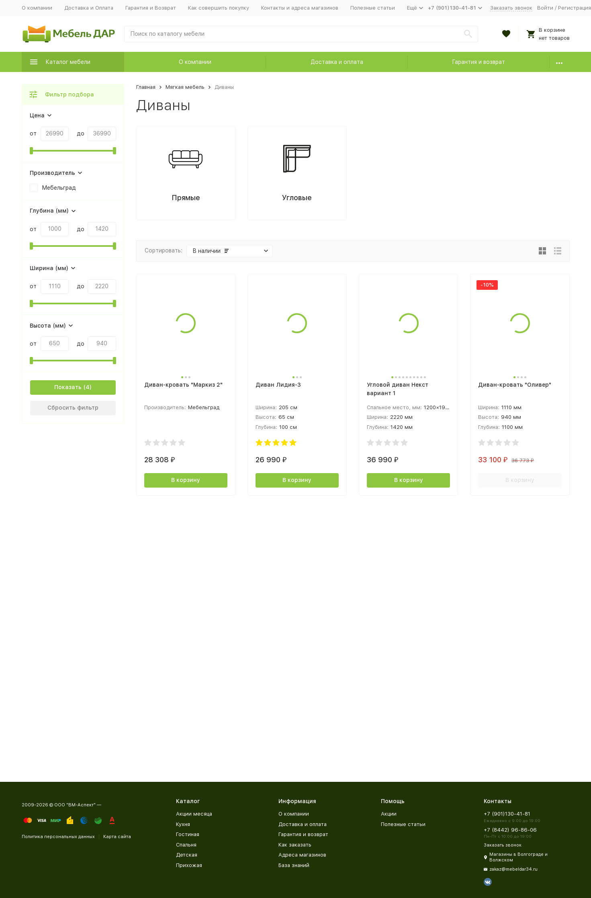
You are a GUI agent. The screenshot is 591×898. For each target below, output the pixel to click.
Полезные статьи (372, 8)
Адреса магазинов (302, 855)
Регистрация (574, 8)
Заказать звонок (511, 8)
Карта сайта (117, 836)
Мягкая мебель (185, 87)
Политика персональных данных (58, 836)
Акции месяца (194, 814)
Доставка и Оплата (88, 8)
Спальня (186, 845)
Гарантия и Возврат (150, 8)
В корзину (185, 480)
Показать (68, 387)
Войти (545, 8)
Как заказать (294, 845)
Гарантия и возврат (478, 62)
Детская (186, 855)
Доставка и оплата (337, 62)
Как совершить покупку (218, 8)
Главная (145, 87)
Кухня (183, 824)
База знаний (293, 865)
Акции (389, 814)
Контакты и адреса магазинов (299, 8)
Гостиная (187, 834)
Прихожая (189, 865)
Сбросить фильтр (72, 407)
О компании (37, 8)
